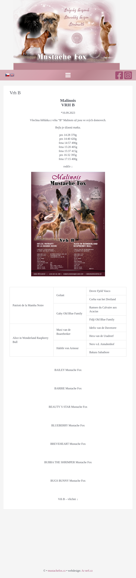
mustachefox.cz (57, 570)
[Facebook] (119, 75)
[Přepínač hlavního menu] (68, 75)
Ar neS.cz (87, 570)
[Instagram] (128, 75)
